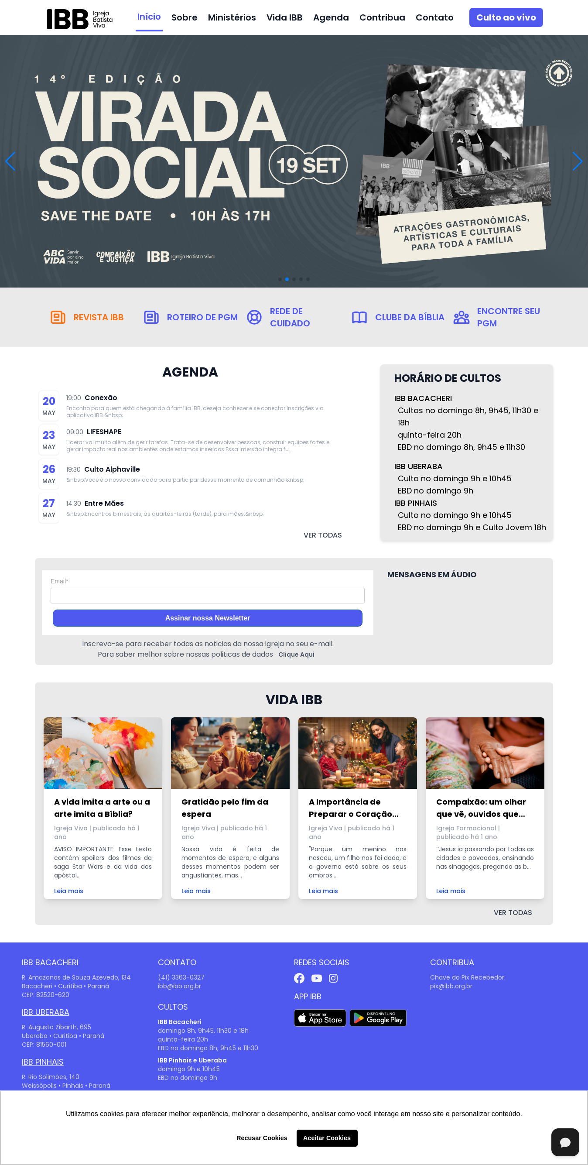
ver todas (323, 535)
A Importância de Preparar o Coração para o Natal (350, 808)
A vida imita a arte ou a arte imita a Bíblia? (102, 807)
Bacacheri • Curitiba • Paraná (65, 986)
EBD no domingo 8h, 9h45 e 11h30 (208, 1048)
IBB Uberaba (45, 1012)
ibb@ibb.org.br (179, 986)
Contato (435, 17)
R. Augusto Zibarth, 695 (56, 1027)
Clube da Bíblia (409, 317)
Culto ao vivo (506, 17)
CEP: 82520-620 (45, 994)
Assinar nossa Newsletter (207, 618)
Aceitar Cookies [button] (327, 1137)
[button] (578, 161)
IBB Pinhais (43, 1061)
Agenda (331, 17)
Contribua (382, 17)
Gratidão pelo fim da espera (224, 807)
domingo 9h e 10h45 (189, 1069)
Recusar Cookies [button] (261, 1137)
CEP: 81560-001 (44, 1044)
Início (149, 16)
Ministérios (232, 17)
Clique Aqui (296, 654)
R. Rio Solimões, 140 (50, 1076)
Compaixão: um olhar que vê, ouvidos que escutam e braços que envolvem (483, 808)
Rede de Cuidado (290, 317)
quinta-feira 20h (183, 1039)
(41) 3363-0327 (181, 977)
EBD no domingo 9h (187, 1077)
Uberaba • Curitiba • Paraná (63, 1035)
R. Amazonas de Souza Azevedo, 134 (76, 977)
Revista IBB (99, 317)
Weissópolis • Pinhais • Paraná (66, 1085)
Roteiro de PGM (202, 317)
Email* (59, 581)
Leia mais (68, 891)
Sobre (184, 17)
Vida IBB (285, 17)
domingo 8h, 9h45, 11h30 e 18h (203, 1030)
